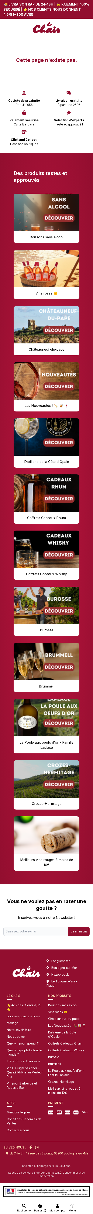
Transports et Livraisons (23, 1061)
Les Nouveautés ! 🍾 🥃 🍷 (67, 1025)
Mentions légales (19, 1112)
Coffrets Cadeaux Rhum (65, 1043)
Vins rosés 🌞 (57, 1012)
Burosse (54, 1057)
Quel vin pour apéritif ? (23, 1043)
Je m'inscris (79, 931)
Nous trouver (16, 1036)
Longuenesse (60, 961)
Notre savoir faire (19, 1030)
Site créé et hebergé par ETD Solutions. (46, 1165)
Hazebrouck (60, 974)
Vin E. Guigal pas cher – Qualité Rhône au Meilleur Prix (25, 1072)
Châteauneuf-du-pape (64, 1018)
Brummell (54, 1064)
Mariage (12, 1023)
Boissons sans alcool (62, 1005)
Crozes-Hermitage (61, 1081)
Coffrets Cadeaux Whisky (66, 1050)
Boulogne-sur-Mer (64, 967)
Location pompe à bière (23, 1016)
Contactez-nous (18, 1130)
